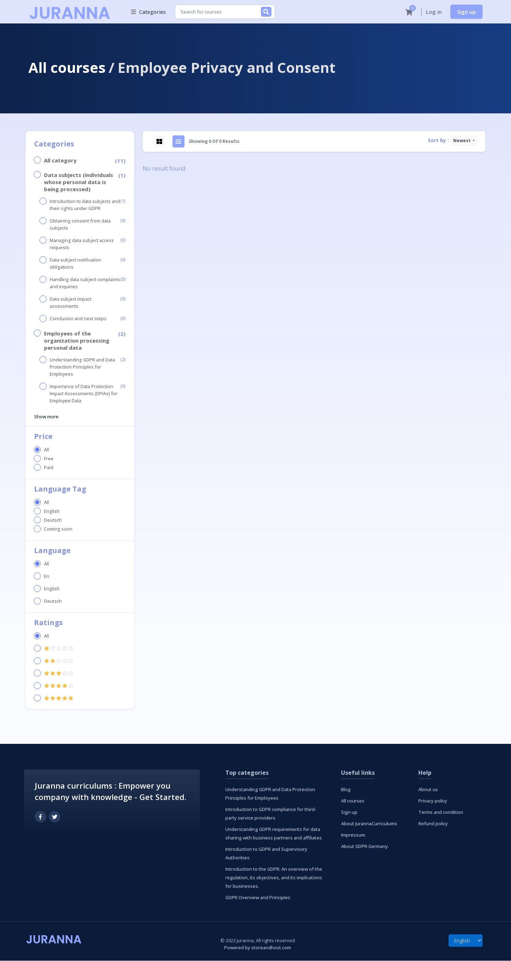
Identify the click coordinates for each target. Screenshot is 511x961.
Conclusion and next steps (78, 319)
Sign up (466, 11)
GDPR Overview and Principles (257, 898)
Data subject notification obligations (75, 263)
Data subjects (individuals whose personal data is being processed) (78, 182)
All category (60, 160)
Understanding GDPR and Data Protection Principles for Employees (82, 367)
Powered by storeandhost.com (257, 948)
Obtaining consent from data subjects (80, 224)
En (46, 577)
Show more (46, 417)
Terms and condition (440, 812)
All (46, 450)
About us (428, 789)
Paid (48, 468)
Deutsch (53, 520)
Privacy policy (432, 801)
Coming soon (58, 529)
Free (49, 459)
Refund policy (433, 824)
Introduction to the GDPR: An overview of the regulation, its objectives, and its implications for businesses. (273, 878)
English (52, 512)
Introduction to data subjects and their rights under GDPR (85, 205)
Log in (434, 12)
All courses (67, 67)
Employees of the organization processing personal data (76, 340)
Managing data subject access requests (82, 244)
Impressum (353, 835)
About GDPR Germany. (365, 846)
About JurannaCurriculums (369, 824)
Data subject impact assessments (70, 303)
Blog (346, 789)
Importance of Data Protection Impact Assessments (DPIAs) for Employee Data (83, 394)
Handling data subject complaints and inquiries (85, 283)
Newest (462, 141)
